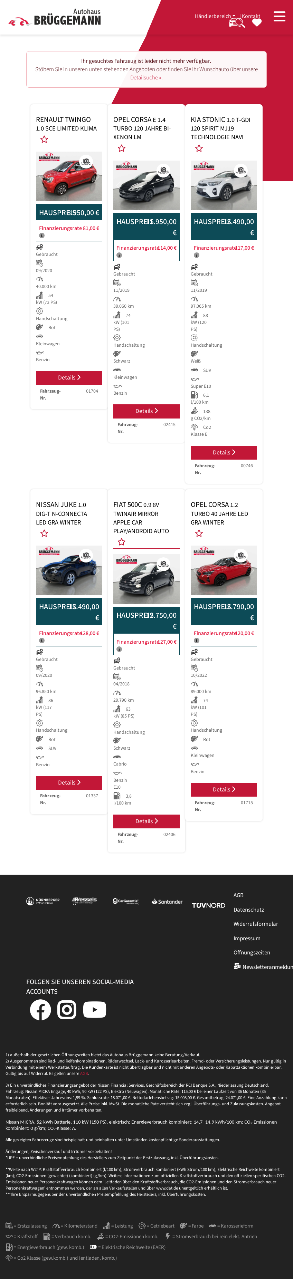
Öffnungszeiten (252, 953)
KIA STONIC (221, 128)
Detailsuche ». (146, 78)
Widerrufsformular (256, 924)
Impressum (247, 938)
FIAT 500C (141, 517)
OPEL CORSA (142, 128)
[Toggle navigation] (279, 17)
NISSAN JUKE (61, 513)
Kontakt (251, 16)
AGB (239, 895)
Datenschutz (249, 910)
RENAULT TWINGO (66, 124)
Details (69, 377)
